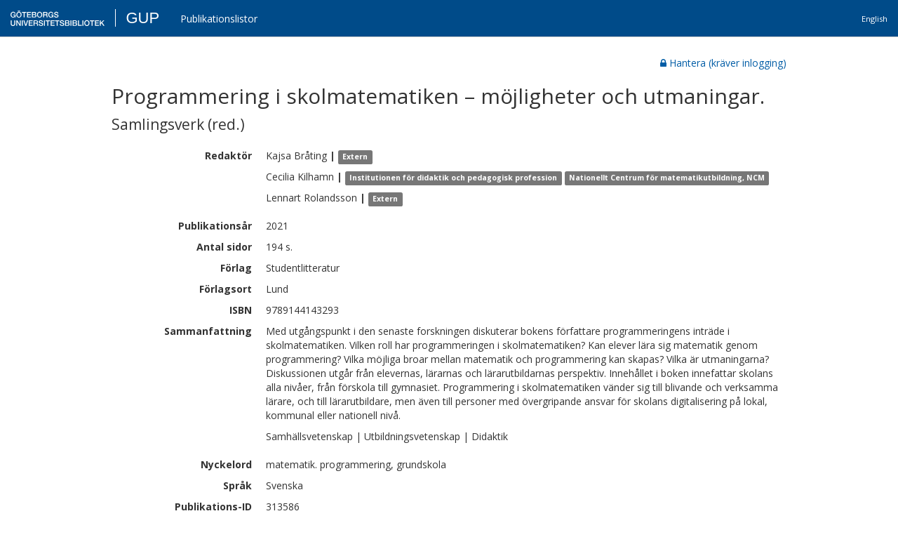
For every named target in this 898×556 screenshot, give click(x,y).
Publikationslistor (218, 18)
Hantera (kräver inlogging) (723, 63)
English (874, 18)
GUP (142, 18)
